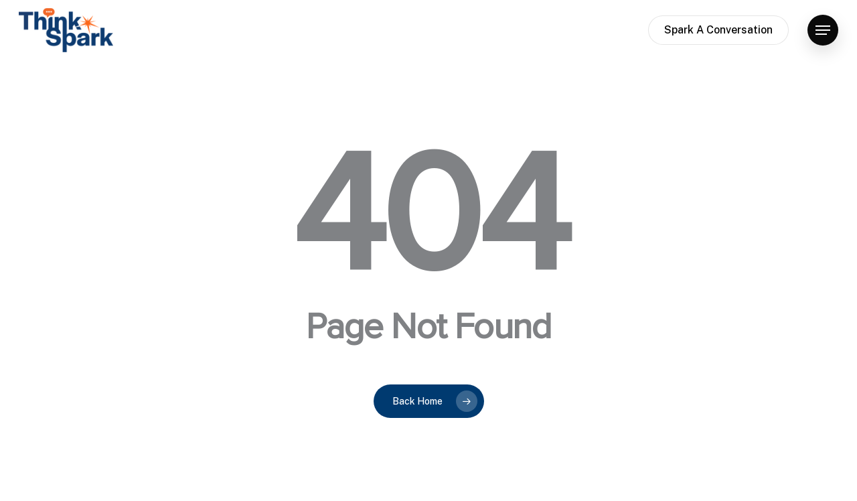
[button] (822, 30)
